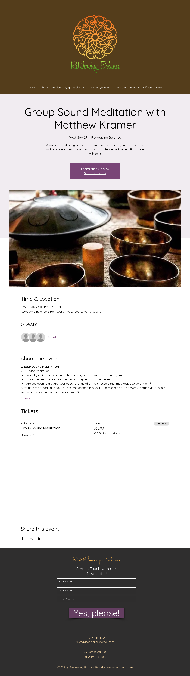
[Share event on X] (31, 538)
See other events (95, 173)
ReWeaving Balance (96, 560)
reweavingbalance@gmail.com (95, 642)
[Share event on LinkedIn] (39, 538)
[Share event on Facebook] (22, 538)
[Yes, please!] (96, 613)
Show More (28, 398)
